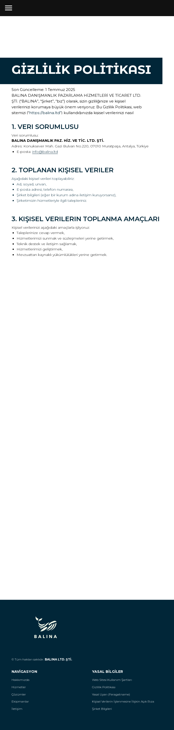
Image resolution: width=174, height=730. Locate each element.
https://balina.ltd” (45, 112)
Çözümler (19, 694)
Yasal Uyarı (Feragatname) (111, 694)
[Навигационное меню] (8, 8)
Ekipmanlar (20, 701)
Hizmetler (19, 687)
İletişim (17, 709)
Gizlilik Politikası (103, 687)
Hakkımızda (20, 680)
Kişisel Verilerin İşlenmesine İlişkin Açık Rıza (123, 701)
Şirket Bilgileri (102, 709)
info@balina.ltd (45, 151)
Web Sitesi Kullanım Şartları (112, 680)
